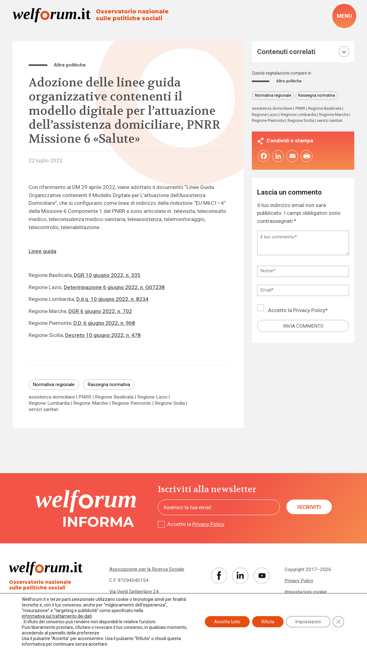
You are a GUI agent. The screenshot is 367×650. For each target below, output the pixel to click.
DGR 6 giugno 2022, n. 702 (100, 311)
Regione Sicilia (170, 403)
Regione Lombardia (49, 403)
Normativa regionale (54, 384)
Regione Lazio (152, 397)
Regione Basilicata (114, 397)
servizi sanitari (43, 409)
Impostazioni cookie (306, 592)
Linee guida (42, 251)
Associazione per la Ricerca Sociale (146, 569)
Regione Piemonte (131, 403)
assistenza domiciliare (52, 397)
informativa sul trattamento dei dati (57, 616)
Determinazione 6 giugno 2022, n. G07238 (114, 287)
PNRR (84, 397)
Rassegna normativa (108, 384)
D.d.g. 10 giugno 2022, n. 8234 (112, 299)
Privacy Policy (309, 311)
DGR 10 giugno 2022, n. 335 (107, 275)
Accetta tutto (227, 621)
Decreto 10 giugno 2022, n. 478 (103, 335)
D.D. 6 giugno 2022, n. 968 (104, 323)
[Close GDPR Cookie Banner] (338, 621)
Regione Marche (90, 403)
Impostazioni (308, 621)
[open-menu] (344, 16)
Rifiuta (267, 621)
